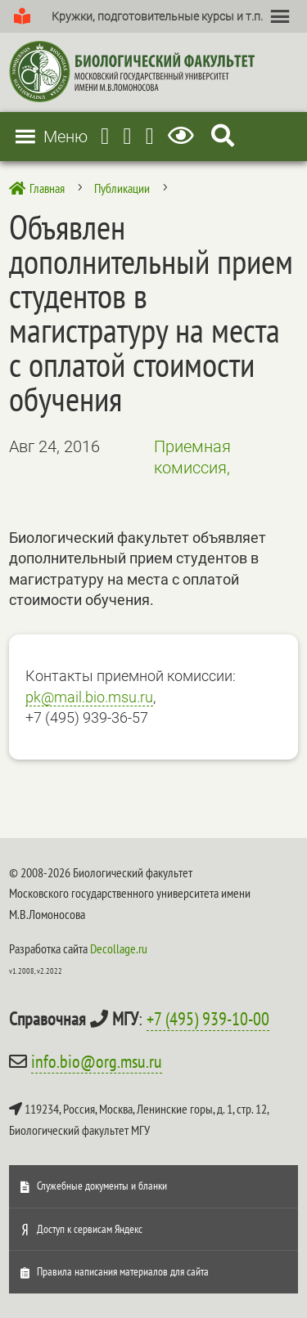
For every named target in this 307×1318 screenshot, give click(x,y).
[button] (157, 16)
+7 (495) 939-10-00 (208, 1018)
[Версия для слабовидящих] (183, 136)
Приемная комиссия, (192, 457)
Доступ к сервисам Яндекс (89, 1229)
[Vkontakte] (150, 136)
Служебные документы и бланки (102, 1185)
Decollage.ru (118, 948)
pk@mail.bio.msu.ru (89, 697)
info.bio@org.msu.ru (96, 1061)
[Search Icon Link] (222, 136)
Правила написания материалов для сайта (123, 1271)
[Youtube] (127, 136)
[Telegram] (105, 136)
